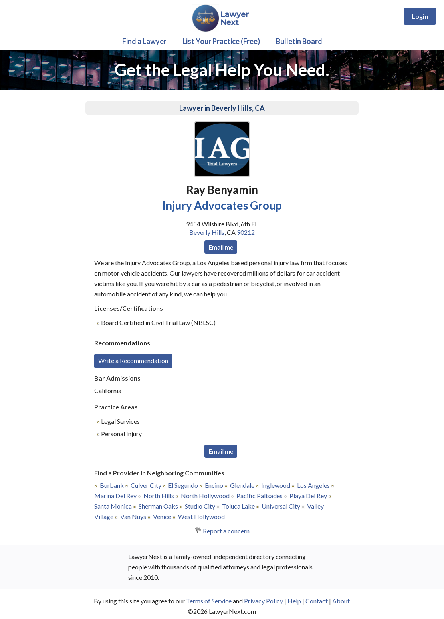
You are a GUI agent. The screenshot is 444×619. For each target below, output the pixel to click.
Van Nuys (133, 516)
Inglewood (275, 485)
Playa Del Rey (308, 495)
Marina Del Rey (115, 495)
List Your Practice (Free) (221, 41)
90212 (246, 232)
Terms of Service (209, 601)
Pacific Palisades (259, 495)
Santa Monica (113, 506)
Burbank (112, 485)
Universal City (281, 506)
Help (294, 601)
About (341, 601)
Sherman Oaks (158, 506)
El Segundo (183, 485)
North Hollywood (205, 495)
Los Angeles (313, 485)
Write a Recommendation (133, 360)
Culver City (146, 485)
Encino (214, 485)
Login (420, 16)
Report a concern (226, 531)
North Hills (158, 495)
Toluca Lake (238, 506)
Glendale (242, 485)
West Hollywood (201, 516)
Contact (316, 601)
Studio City (200, 506)
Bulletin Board (299, 41)
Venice (162, 516)
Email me (220, 247)
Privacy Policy (263, 601)
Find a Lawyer (144, 41)
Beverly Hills (206, 232)
